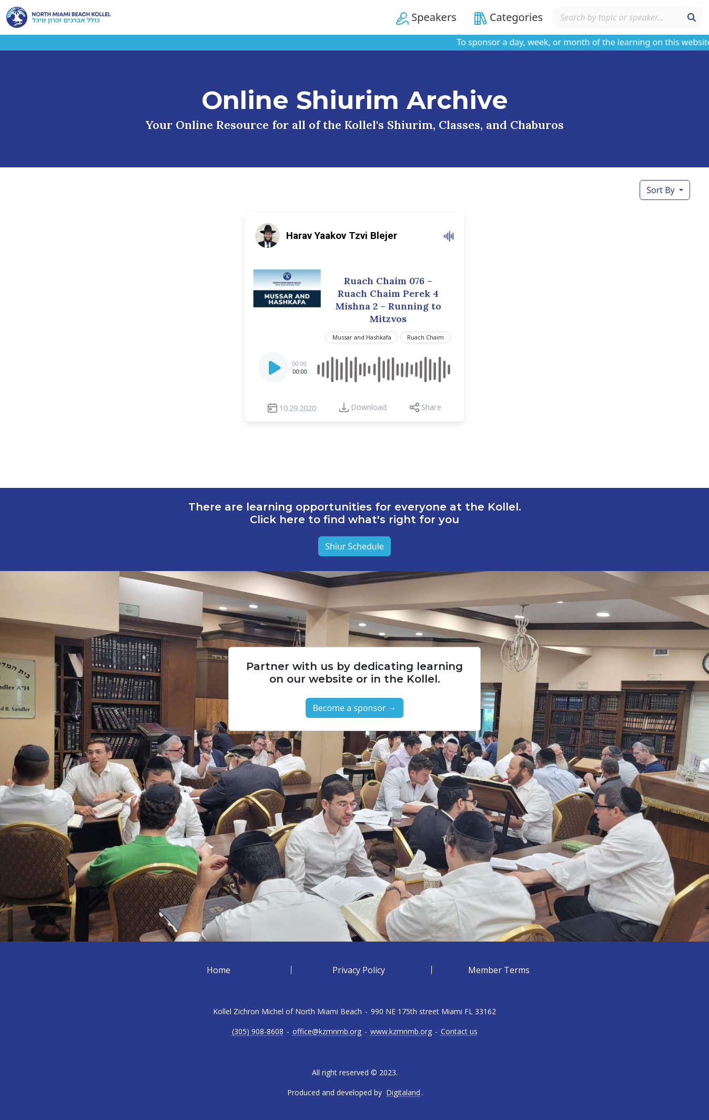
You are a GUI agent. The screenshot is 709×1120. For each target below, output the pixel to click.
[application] (354, 367)
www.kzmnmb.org (401, 1031)
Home (218, 970)
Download (369, 407)
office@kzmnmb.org (326, 1031)
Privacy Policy (358, 970)
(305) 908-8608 (257, 1031)
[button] (426, 17)
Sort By (661, 190)
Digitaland (403, 1092)
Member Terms (499, 970)
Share (431, 407)
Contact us (459, 1031)
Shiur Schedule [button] (354, 546)
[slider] (383, 367)
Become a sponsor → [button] (354, 708)
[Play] (274, 370)
